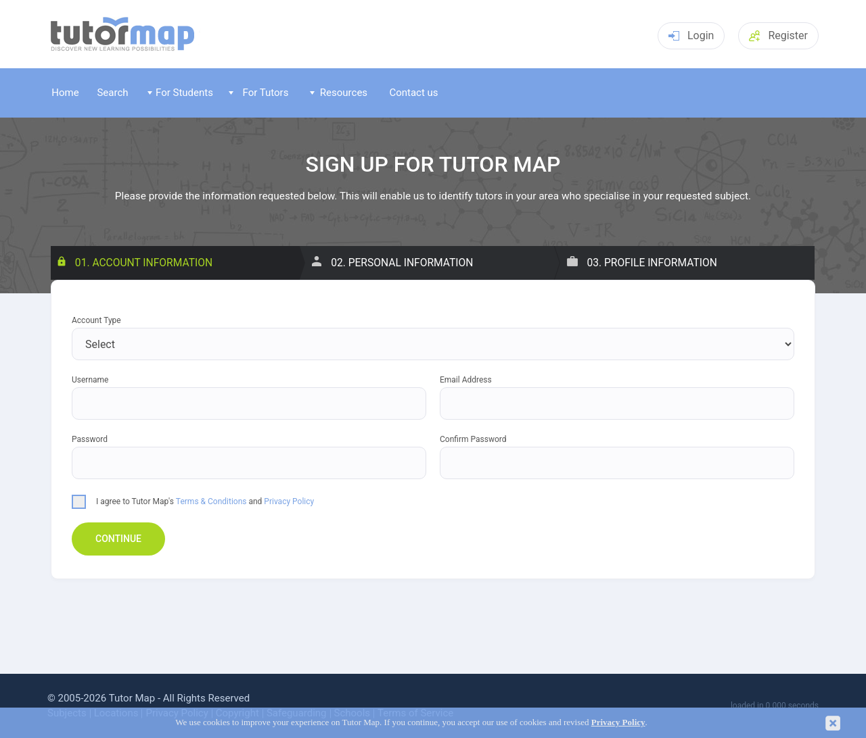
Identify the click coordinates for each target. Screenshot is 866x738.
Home (64, 93)
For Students (180, 93)
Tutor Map (132, 698)
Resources (339, 93)
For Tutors (259, 93)
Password (90, 439)
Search (112, 93)
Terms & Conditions (211, 501)
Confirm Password (473, 439)
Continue (118, 538)
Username (90, 380)
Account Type (96, 320)
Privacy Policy (289, 501)
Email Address (466, 380)
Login (691, 35)
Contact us (413, 93)
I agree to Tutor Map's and (193, 501)
